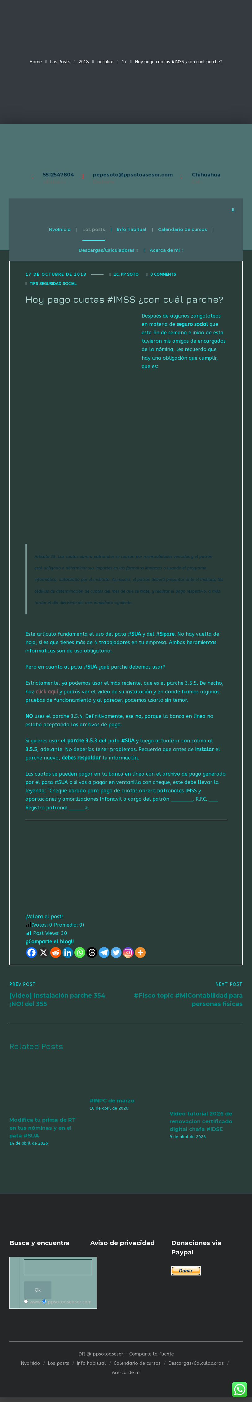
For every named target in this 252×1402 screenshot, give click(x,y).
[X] (43, 954)
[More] (140, 954)
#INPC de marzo (112, 1103)
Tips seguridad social (52, 285)
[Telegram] (104, 954)
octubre (105, 62)
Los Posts (60, 62)
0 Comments (163, 276)
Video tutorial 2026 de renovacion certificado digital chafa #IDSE (201, 1124)
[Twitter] (116, 954)
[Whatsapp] (79, 954)
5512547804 (58, 175)
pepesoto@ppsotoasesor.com (133, 175)
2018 (84, 62)
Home (36, 62)
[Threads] (91, 954)
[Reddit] (55, 954)
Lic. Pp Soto (126, 276)
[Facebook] (31, 954)
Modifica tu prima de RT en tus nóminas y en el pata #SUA (42, 1130)
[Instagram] (128, 954)
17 (124, 62)
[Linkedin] (67, 954)
